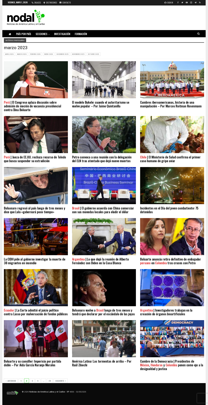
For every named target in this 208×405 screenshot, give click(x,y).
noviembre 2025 (78, 54)
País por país (23, 34)
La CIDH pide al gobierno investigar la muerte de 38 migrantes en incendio (34, 261)
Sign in (168, 2)
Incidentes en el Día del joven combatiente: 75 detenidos (169, 210)
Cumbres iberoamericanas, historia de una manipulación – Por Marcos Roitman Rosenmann (170, 104)
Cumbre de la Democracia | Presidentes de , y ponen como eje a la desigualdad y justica (171, 365)
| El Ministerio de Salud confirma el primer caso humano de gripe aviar (170, 159)
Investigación (62, 34)
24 (50, 380)
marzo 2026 (22, 54)
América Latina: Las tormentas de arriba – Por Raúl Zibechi (102, 363)
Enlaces (36, 2)
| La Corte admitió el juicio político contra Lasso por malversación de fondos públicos (36, 312)
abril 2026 (9, 54)
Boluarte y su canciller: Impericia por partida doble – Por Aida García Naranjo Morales (32, 363)
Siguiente (60, 380)
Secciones (41, 34)
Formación (81, 34)
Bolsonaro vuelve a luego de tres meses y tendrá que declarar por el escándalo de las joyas (103, 312)
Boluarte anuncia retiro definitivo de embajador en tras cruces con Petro (170, 261)
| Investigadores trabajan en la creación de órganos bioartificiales (166, 312)
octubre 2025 (93, 54)
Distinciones (50, 2)
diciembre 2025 (63, 54)
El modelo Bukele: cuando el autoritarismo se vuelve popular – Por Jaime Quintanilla (100, 104)
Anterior (11, 380)
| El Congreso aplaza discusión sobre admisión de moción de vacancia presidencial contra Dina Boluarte (32, 106)
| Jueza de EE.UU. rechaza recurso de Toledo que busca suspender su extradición (35, 159)
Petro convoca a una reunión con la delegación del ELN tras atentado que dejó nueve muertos (102, 159)
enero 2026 (48, 54)
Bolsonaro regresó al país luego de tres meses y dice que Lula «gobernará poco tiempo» (34, 210)
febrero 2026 (35, 54)
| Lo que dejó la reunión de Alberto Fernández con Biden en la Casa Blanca (100, 261)
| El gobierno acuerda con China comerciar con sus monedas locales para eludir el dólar (103, 210)
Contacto (65, 2)
